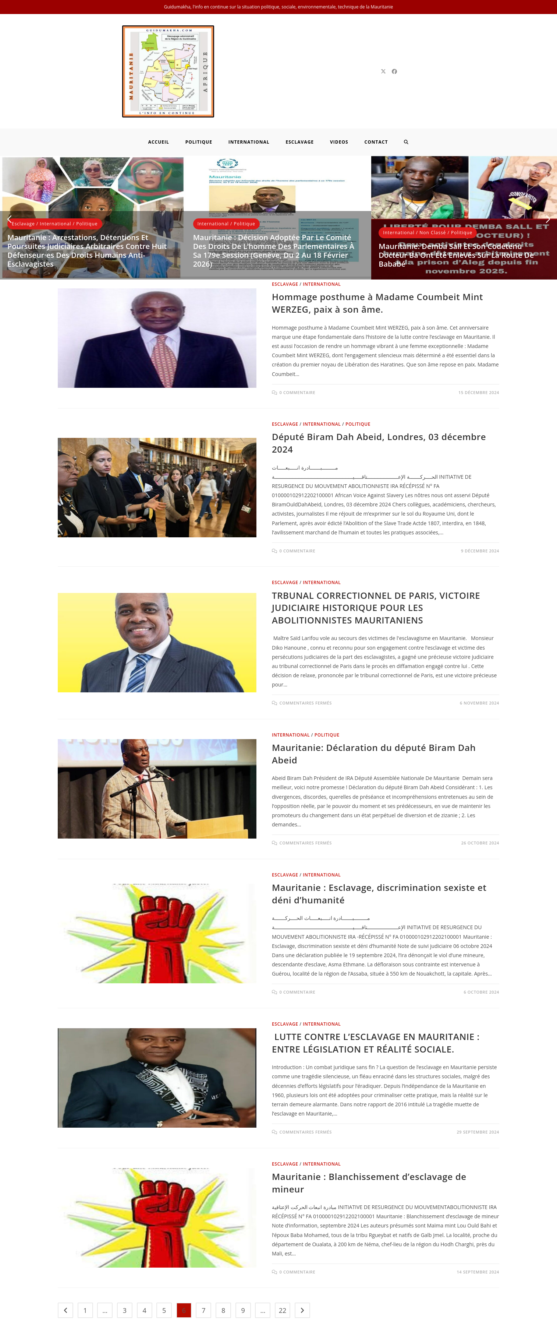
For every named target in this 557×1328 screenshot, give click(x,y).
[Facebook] (394, 48)
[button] (9, 173)
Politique (86, 178)
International (55, 178)
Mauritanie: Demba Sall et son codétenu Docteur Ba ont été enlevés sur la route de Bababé (456, 209)
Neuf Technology (179, 1320)
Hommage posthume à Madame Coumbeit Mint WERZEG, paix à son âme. (377, 257)
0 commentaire (298, 346)
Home (369, 1320)
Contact (489, 1320)
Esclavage (23, 178)
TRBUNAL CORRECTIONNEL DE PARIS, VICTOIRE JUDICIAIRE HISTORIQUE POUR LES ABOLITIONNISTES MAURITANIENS (376, 562)
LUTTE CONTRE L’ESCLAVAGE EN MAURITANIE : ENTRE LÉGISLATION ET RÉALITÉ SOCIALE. (376, 997)
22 (283, 1264)
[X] (383, 48)
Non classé (432, 187)
